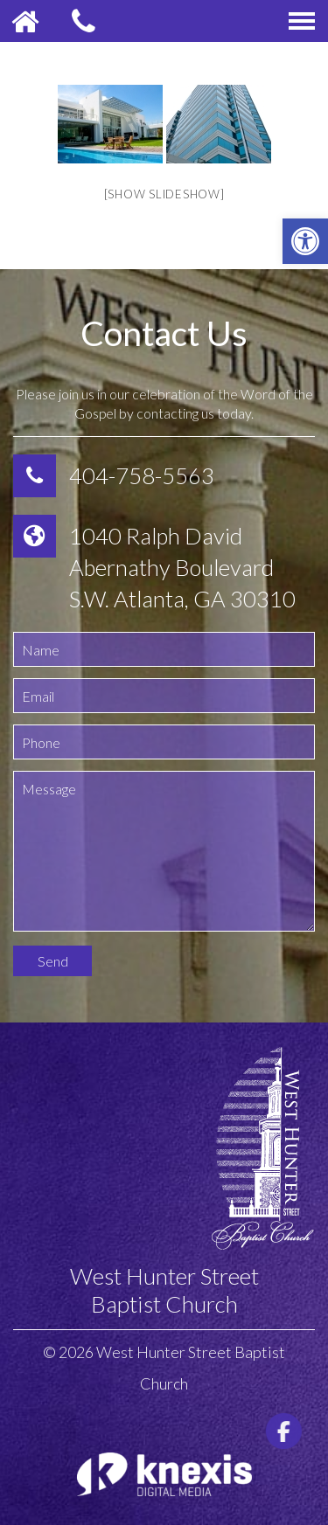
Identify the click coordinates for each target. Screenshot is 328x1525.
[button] (305, 241)
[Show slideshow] (164, 194)
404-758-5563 (141, 475)
